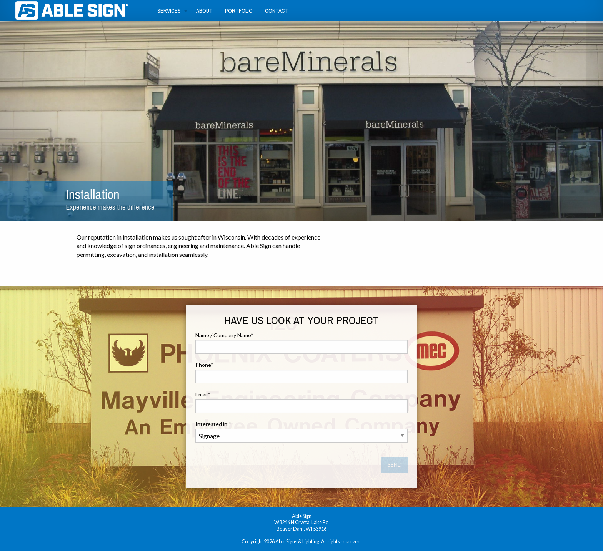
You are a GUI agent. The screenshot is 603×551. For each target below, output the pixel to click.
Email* (301, 402)
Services (169, 10)
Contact (276, 10)
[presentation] (253, 464)
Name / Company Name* (301, 343)
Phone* (301, 372)
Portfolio (239, 10)
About (204, 10)
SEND (395, 464)
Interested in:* (301, 432)
